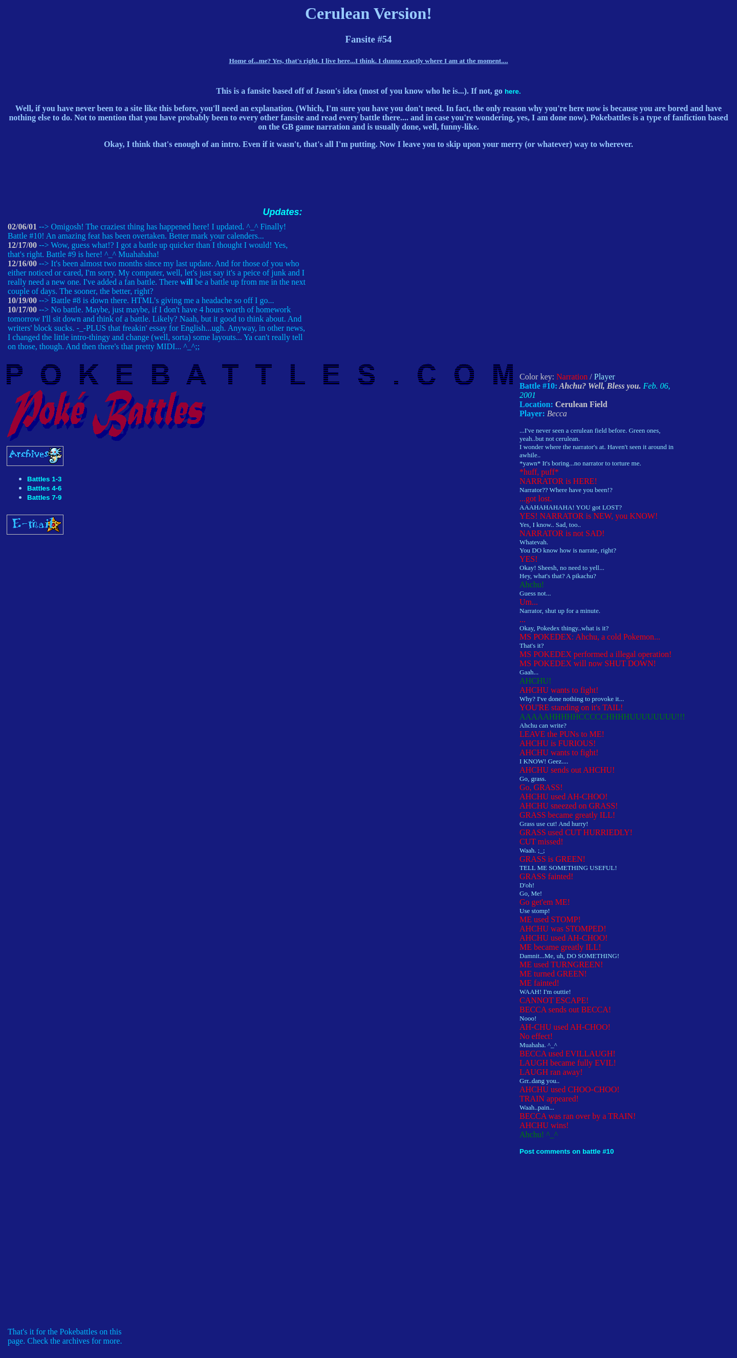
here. (513, 91)
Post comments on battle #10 (566, 1151)
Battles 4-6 (44, 488)
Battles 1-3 (44, 479)
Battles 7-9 (44, 497)
